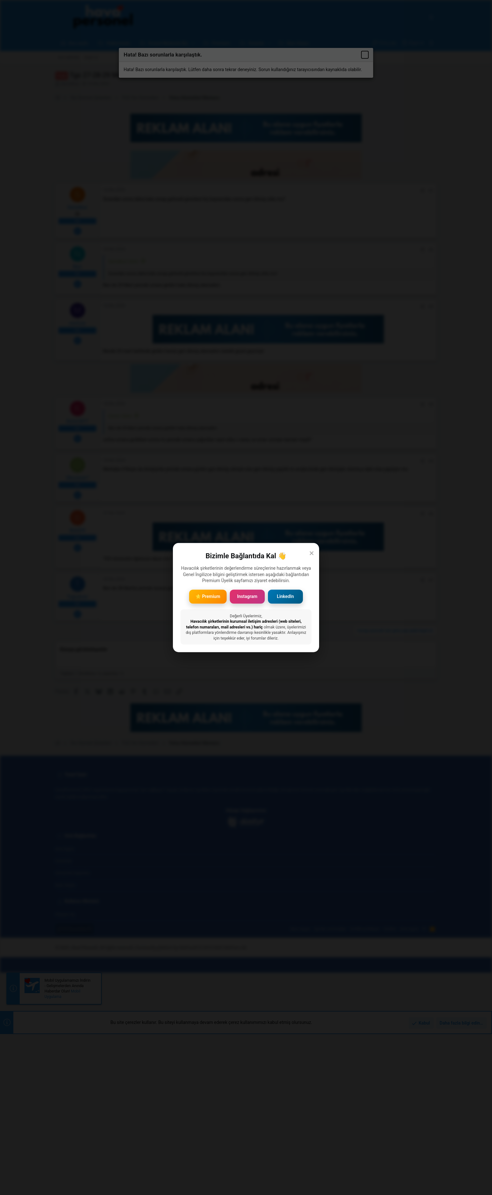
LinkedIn (285, 596)
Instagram (247, 596)
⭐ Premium (207, 596)
